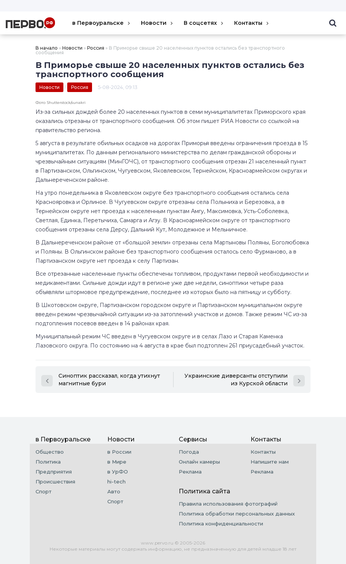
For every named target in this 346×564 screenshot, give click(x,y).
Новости (157, 22)
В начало (47, 48)
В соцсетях (204, 22)
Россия (95, 48)
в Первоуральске (101, 22)
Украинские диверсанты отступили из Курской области (244, 379)
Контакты (252, 22)
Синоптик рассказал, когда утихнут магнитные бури (100, 379)
